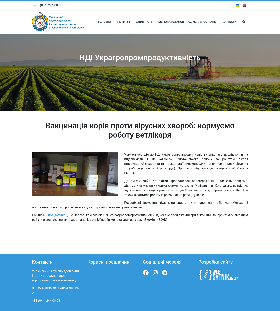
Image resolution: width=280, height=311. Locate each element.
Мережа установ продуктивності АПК (187, 22)
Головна (104, 22)
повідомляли (57, 215)
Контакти (229, 22)
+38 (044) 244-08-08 (48, 5)
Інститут (123, 22)
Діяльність (144, 22)
